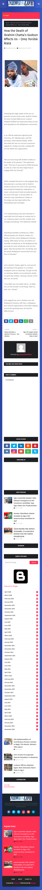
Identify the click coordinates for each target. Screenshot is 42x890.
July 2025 (21, 622)
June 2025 (21, 625)
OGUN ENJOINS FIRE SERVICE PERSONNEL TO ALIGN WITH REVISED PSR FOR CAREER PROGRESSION (24, 532)
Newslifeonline (11, 48)
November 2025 (21, 609)
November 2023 (21, 689)
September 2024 (21, 655)
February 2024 (21, 679)
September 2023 (21, 696)
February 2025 (21, 639)
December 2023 (21, 686)
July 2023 (21, 702)
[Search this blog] (17, 562)
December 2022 (21, 726)
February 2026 (21, 598)
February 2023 (21, 719)
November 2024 (21, 649)
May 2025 (21, 629)
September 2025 (21, 615)
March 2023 (21, 716)
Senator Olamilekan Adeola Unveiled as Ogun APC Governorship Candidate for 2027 (24, 517)
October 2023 (21, 692)
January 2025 (21, 642)
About (20, 879)
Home (7, 23)
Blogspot (17, 883)
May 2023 (21, 709)
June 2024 (21, 666)
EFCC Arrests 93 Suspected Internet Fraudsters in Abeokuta (26, 756)
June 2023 (21, 706)
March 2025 (21, 635)
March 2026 (21, 595)
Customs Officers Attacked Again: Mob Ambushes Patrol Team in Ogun (25, 767)
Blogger (33, 883)
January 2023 (21, 723)
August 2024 (21, 659)
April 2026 (21, 592)
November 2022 (21, 729)
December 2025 (21, 605)
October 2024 (21, 652)
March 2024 (21, 676)
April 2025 (21, 632)
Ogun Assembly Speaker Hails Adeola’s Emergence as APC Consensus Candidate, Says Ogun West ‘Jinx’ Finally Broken (25, 502)
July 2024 (21, 662)
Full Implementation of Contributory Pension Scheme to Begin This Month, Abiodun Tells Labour (25, 743)
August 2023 (21, 699)
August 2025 (21, 619)
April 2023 (21, 712)
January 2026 (21, 602)
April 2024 (21, 672)
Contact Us (28, 879)
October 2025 (21, 612)
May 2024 (21, 669)
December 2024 (21, 645)
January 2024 (21, 682)
